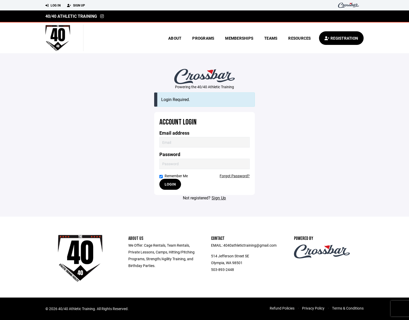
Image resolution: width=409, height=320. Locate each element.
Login (170, 184)
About (174, 38)
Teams (270, 38)
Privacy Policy (313, 308)
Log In (53, 5)
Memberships (239, 38)
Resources (299, 38)
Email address (174, 133)
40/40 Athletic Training (71, 16)
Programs (203, 38)
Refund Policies (282, 308)
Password (169, 154)
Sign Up (76, 5)
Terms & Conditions (348, 308)
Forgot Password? (235, 175)
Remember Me (173, 175)
